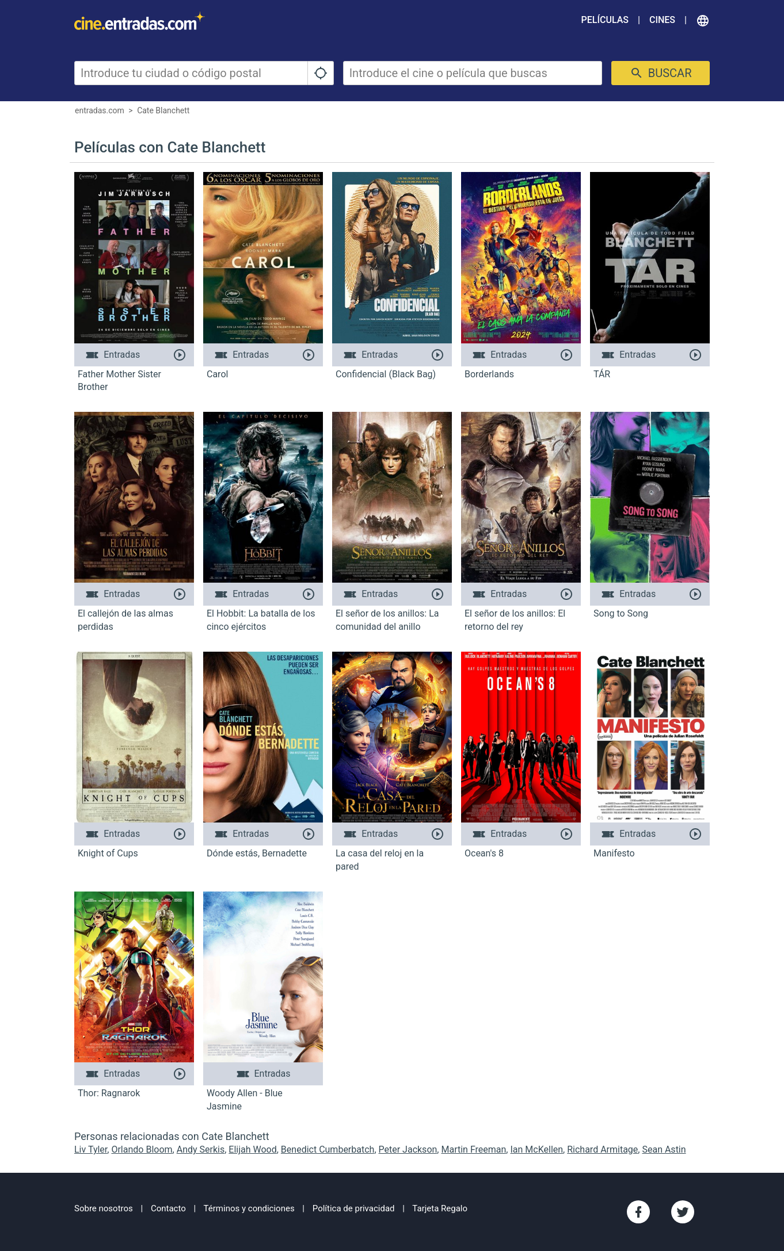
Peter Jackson (408, 1149)
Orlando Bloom (141, 1149)
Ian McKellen (536, 1149)
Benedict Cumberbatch (328, 1149)
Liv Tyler (90, 1149)
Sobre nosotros (103, 1208)
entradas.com (99, 110)
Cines (662, 19)
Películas (605, 19)
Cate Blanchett (163, 110)
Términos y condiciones (249, 1208)
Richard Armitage (602, 1149)
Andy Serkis (201, 1149)
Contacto (168, 1208)
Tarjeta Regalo (439, 1208)
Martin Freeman (473, 1149)
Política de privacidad (354, 1208)
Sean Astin (664, 1149)
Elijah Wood (252, 1149)
